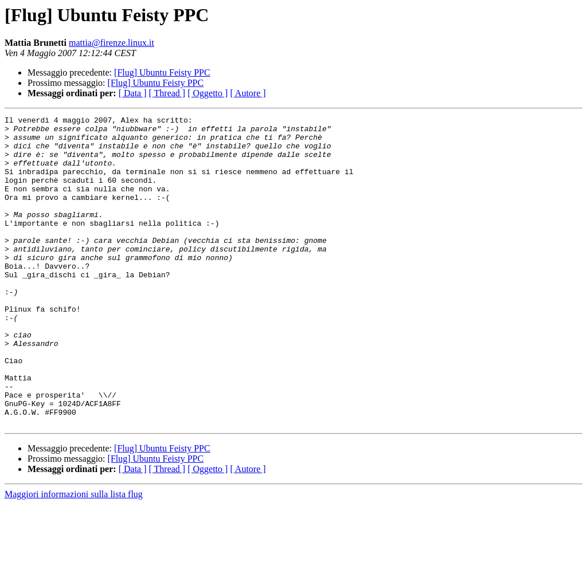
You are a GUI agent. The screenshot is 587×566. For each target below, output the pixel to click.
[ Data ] (133, 93)
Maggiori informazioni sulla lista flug (74, 556)
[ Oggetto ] (207, 93)
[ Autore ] (247, 93)
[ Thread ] (167, 93)
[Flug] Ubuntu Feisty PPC (162, 72)
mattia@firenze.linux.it (111, 43)
